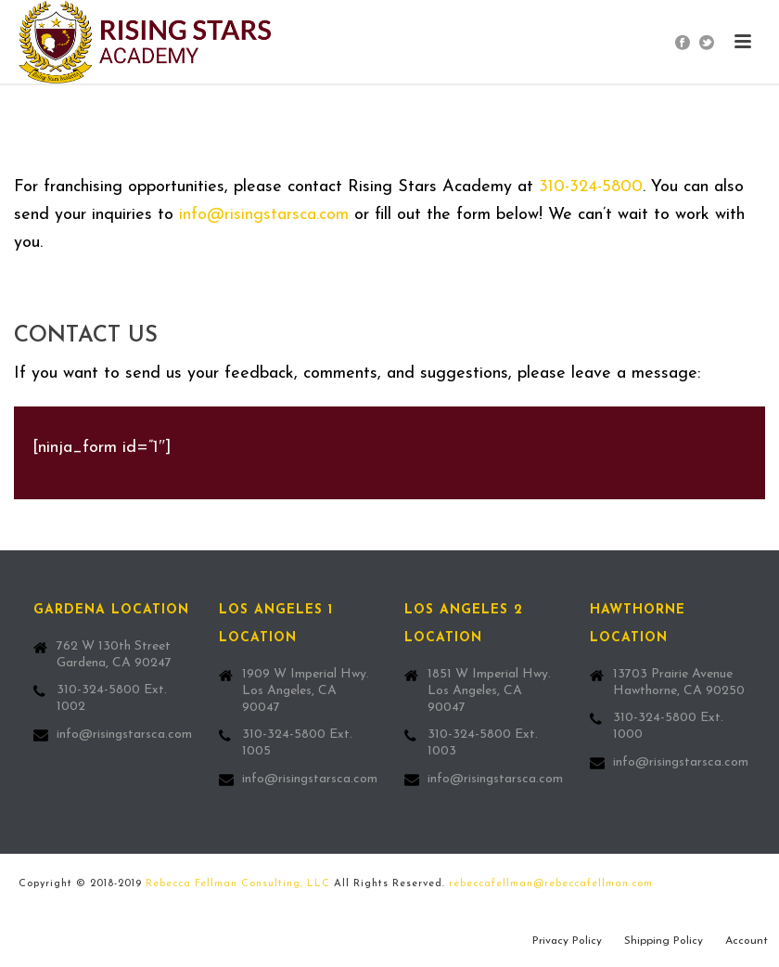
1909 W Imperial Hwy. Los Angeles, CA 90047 (305, 691)
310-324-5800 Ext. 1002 (112, 698)
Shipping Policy (663, 941)
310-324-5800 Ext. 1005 (297, 743)
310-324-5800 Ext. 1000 (668, 726)
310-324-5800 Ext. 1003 (483, 743)
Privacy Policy (567, 941)
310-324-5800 (591, 187)
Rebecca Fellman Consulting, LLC (238, 884)
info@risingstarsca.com (264, 215)
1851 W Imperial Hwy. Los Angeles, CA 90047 (489, 691)
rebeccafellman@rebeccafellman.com (551, 884)
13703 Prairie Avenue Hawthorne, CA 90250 (679, 682)
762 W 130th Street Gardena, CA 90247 (114, 654)
